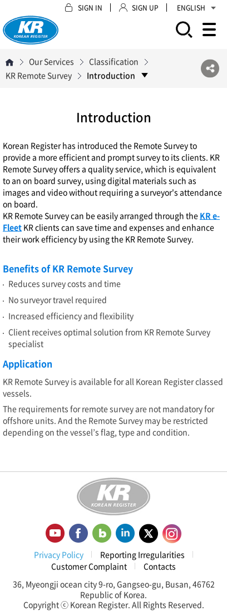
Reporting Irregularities (142, 554)
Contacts (160, 566)
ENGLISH (196, 8)
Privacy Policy (58, 554)
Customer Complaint (89, 566)
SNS (210, 69)
